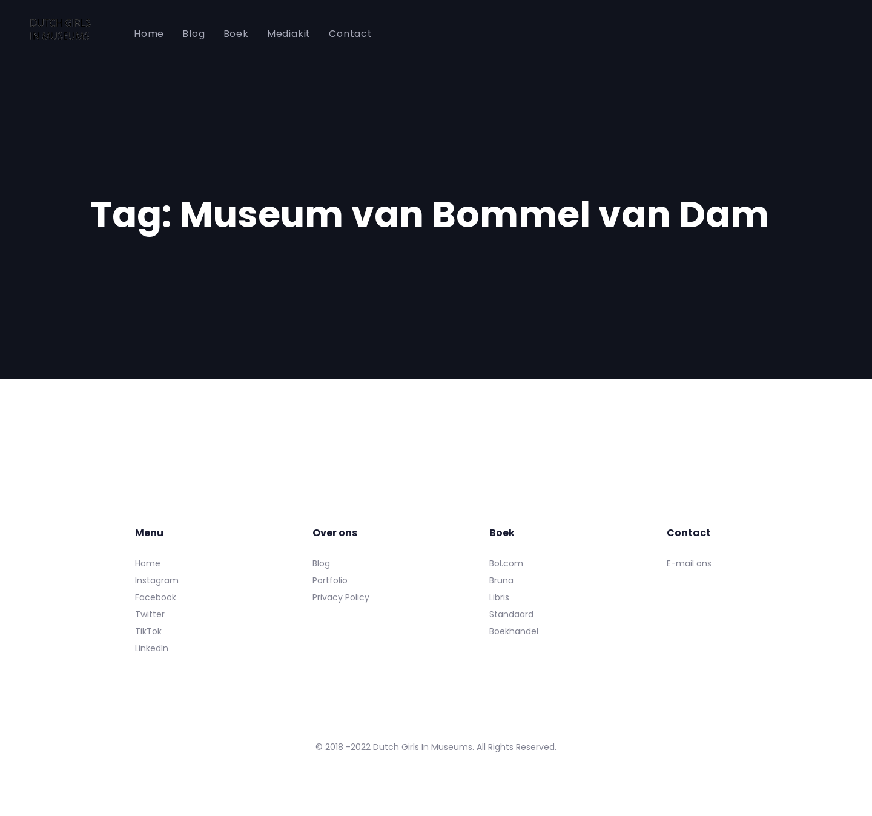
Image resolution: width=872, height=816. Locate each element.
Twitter (150, 614)
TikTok (148, 631)
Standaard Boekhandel (513, 622)
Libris (499, 597)
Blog (321, 563)
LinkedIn (151, 648)
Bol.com (506, 563)
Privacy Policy (340, 597)
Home (147, 563)
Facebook (155, 597)
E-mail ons (689, 563)
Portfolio (330, 580)
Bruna (501, 580)
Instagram (157, 580)
